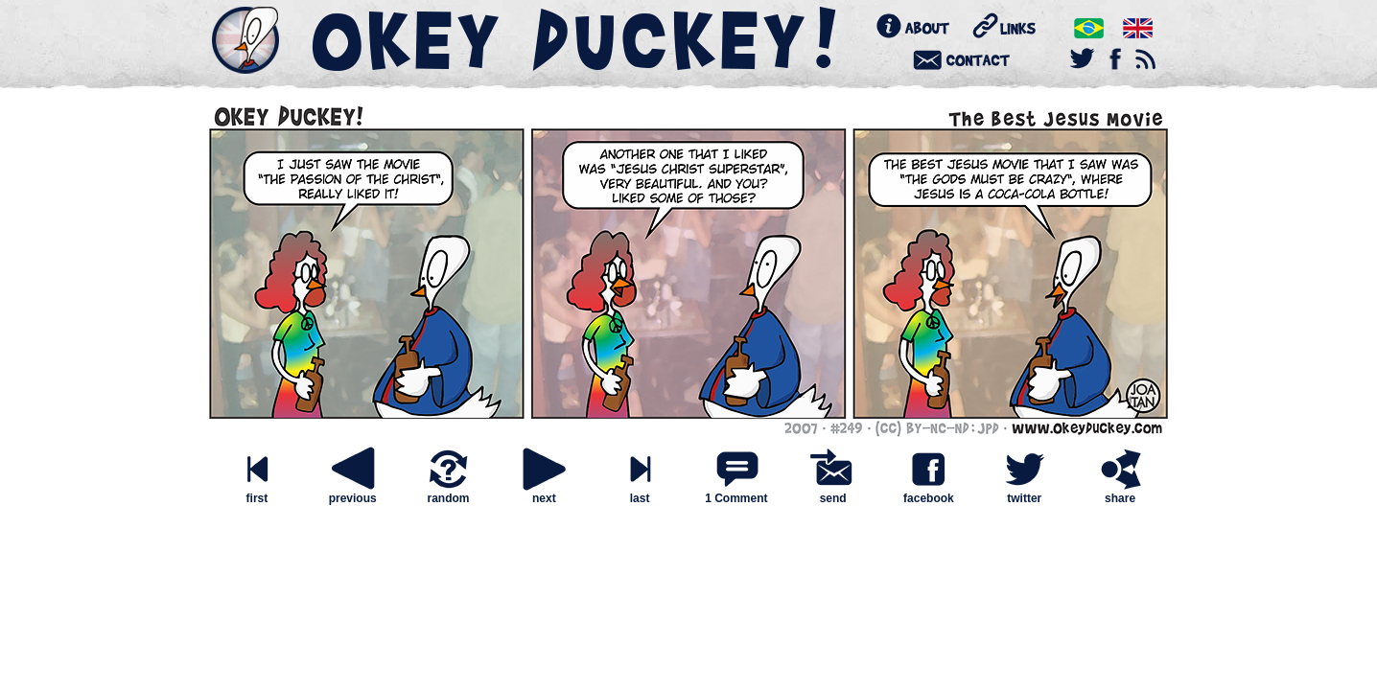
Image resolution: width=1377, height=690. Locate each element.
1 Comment (736, 498)
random (447, 493)
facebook (928, 493)
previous (353, 493)
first (257, 493)
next (543, 493)
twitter (1024, 493)
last (639, 493)
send (833, 493)
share (1120, 493)
